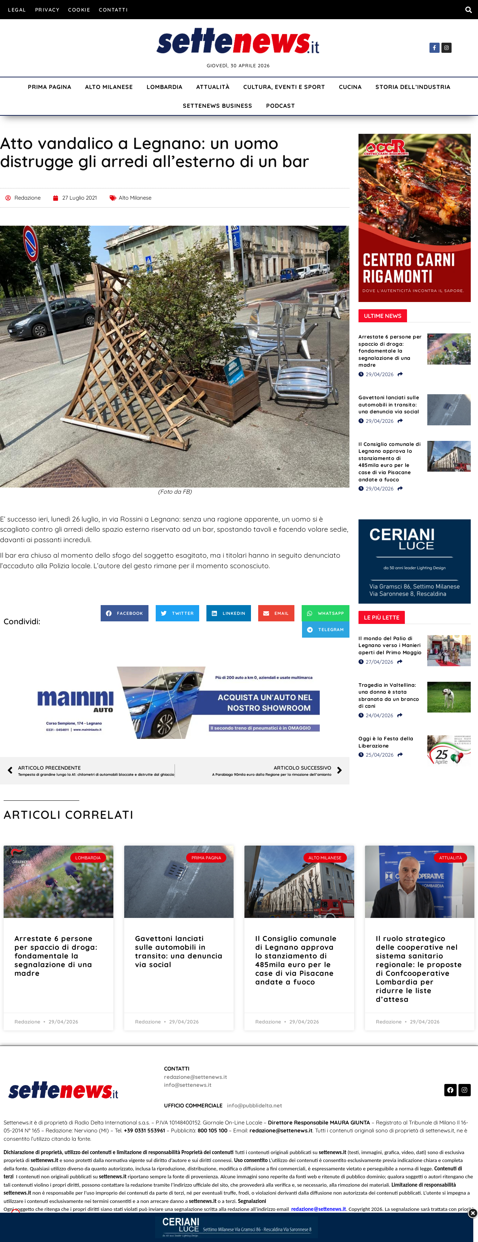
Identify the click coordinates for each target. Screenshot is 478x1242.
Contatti (113, 10)
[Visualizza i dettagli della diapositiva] (175, 703)
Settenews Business (217, 105)
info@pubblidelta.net (254, 1105)
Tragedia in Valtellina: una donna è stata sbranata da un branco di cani (388, 696)
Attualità (213, 86)
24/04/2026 (375, 715)
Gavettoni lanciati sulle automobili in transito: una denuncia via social (388, 404)
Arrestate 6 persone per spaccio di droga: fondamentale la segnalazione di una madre (390, 350)
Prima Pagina (49, 86)
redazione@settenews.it (195, 1076)
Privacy (47, 10)
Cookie (79, 10)
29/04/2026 (376, 374)
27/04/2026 (375, 662)
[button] (468, 10)
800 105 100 (212, 1130)
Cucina (350, 86)
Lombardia (165, 86)
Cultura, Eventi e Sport (284, 86)
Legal (17, 10)
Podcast (280, 105)
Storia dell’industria (413, 86)
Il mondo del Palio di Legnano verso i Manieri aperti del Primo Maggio (390, 645)
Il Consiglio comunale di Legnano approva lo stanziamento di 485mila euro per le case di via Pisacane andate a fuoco (389, 462)
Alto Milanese (109, 86)
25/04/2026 (376, 755)
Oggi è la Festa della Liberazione (386, 742)
